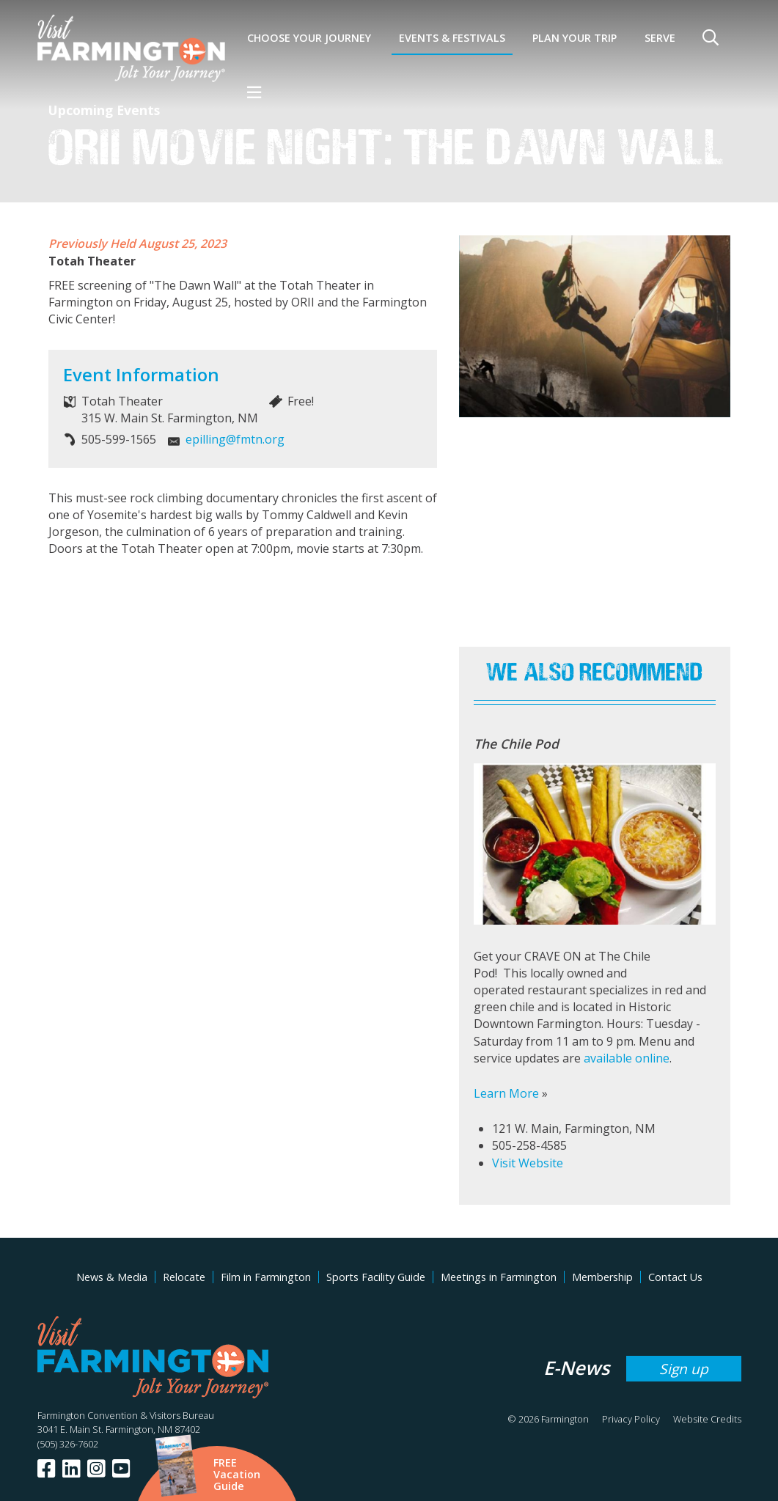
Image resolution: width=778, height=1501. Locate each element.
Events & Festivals (452, 38)
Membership (602, 1277)
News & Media (111, 1277)
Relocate (184, 1277)
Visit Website (527, 1163)
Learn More (506, 1093)
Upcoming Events (104, 110)
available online (626, 1058)
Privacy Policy (631, 1418)
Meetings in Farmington (499, 1277)
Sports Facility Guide (375, 1277)
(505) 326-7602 (67, 1443)
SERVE (660, 38)
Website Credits (707, 1418)
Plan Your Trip (574, 38)
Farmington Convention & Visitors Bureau (125, 1415)
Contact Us (675, 1277)
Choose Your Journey (309, 38)
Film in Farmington (266, 1277)
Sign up (683, 1369)
